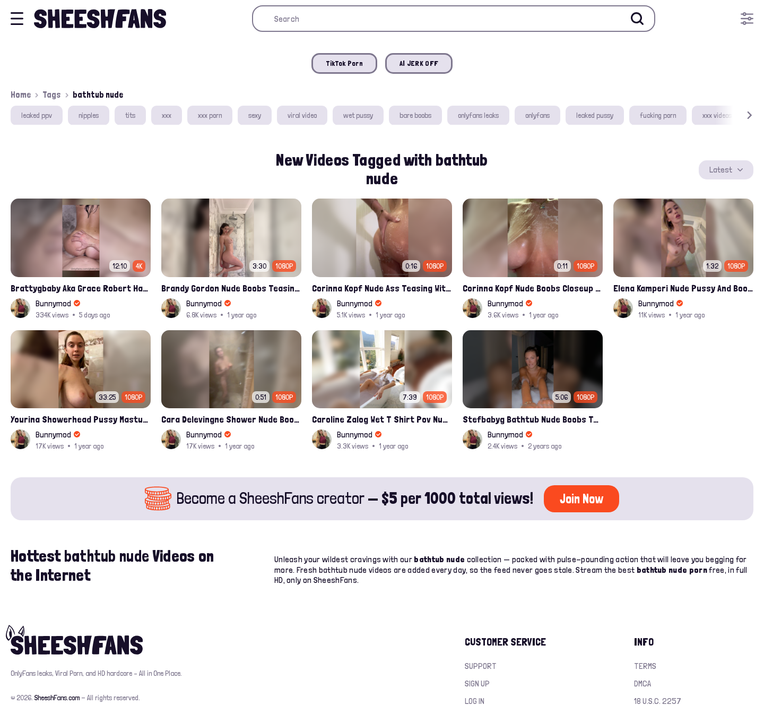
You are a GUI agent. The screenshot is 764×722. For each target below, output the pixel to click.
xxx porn (210, 115)
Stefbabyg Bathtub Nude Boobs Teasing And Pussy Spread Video (533, 419)
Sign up (477, 683)
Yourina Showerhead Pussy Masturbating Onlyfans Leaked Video (81, 419)
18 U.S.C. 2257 (657, 701)
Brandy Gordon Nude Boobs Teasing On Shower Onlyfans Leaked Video (231, 288)
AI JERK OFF (419, 63)
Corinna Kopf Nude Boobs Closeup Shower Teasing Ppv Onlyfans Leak (533, 288)
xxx (166, 115)
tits (130, 115)
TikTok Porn (344, 63)
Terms (645, 666)
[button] (734, 115)
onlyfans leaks (478, 115)
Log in (474, 701)
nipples (89, 115)
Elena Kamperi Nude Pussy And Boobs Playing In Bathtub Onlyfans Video (683, 288)
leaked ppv (36, 115)
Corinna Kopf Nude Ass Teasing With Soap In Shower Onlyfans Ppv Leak (382, 288)
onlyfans (537, 115)
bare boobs (415, 115)
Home (21, 94)
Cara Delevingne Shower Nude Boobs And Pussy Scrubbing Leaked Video (231, 419)
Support (481, 666)
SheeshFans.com (57, 697)
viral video (302, 115)
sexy (254, 115)
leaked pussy (594, 115)
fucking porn (658, 115)
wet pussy (358, 115)
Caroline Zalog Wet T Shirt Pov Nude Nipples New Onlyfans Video (382, 419)
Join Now (581, 498)
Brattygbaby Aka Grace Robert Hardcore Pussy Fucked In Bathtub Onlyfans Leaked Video (81, 288)
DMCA (642, 683)
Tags (51, 94)
